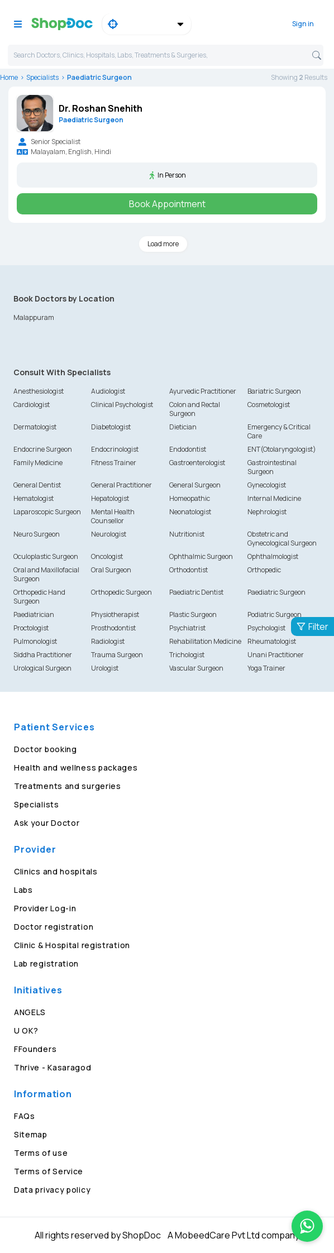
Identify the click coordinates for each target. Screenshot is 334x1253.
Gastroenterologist (197, 462)
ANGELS (30, 1012)
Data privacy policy (52, 1189)
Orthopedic (264, 570)
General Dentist (37, 485)
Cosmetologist (268, 404)
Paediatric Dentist (196, 592)
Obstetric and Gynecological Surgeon (282, 538)
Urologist (104, 668)
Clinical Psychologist (122, 404)
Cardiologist (31, 404)
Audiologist (108, 391)
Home (9, 77)
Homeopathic (189, 498)
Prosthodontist (113, 628)
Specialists (42, 77)
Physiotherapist (115, 614)
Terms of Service (48, 1171)
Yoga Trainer (266, 668)
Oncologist (107, 556)
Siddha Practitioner (42, 654)
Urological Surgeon (42, 668)
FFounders (35, 1049)
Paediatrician (33, 614)
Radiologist (108, 641)
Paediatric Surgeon (276, 592)
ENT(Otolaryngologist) (281, 449)
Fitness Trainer (113, 462)
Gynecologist (266, 485)
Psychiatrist (187, 628)
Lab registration (46, 963)
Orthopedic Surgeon (121, 592)
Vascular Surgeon (196, 668)
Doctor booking (45, 749)
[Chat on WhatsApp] (307, 1226)
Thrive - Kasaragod (53, 1067)
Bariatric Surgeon (274, 391)
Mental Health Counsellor (113, 516)
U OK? (26, 1030)
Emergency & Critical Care (279, 431)
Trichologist (186, 654)
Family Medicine (38, 462)
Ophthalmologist (272, 556)
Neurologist (108, 534)
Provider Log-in (45, 908)
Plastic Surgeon (193, 614)
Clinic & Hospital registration (72, 945)
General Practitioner (121, 485)
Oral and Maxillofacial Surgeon (46, 574)
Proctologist (31, 628)
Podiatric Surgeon (274, 614)
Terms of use (41, 1152)
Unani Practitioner (275, 654)
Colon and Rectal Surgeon (194, 409)
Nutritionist (186, 534)
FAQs (24, 1116)
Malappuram (33, 317)
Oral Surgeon (111, 570)
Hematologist (33, 498)
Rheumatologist (271, 641)
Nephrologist (267, 511)
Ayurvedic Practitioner (202, 391)
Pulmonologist (35, 641)
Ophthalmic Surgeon (201, 556)
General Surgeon (195, 485)
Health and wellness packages (76, 767)
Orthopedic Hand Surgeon (39, 596)
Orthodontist (188, 570)
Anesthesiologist (38, 391)
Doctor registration (53, 926)
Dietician (183, 427)
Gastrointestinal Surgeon (272, 467)
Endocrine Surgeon (42, 449)
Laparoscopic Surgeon (47, 511)
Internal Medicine (274, 498)
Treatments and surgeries (67, 786)
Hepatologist (110, 498)
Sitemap (30, 1134)
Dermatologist (34, 427)
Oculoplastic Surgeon (45, 556)
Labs (23, 889)
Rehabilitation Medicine (205, 641)
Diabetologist (111, 427)
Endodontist (187, 449)
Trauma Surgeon (117, 654)
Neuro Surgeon (36, 534)
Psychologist (266, 628)
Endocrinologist (115, 449)
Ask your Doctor (47, 822)
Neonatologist (190, 511)
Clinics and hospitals (56, 871)
